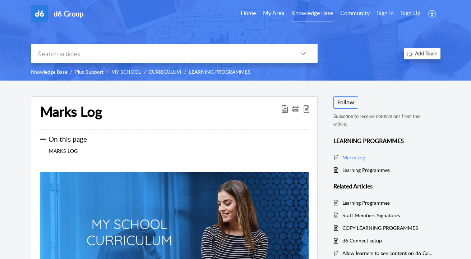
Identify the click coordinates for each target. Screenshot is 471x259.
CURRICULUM (165, 71)
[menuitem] (385, 13)
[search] (160, 53)
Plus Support (89, 71)
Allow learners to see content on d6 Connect (387, 253)
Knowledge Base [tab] (312, 13)
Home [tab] (248, 13)
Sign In (385, 13)
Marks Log (71, 112)
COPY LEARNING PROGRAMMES (380, 227)
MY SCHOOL (126, 71)
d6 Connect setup (362, 240)
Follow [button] (345, 102)
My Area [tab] (273, 13)
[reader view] (306, 108)
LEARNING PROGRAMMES (219, 71)
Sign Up (411, 13)
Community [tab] (355, 13)
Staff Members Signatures (371, 215)
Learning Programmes (366, 170)
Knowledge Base (49, 71)
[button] (295, 108)
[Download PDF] (284, 108)
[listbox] (303, 53)
